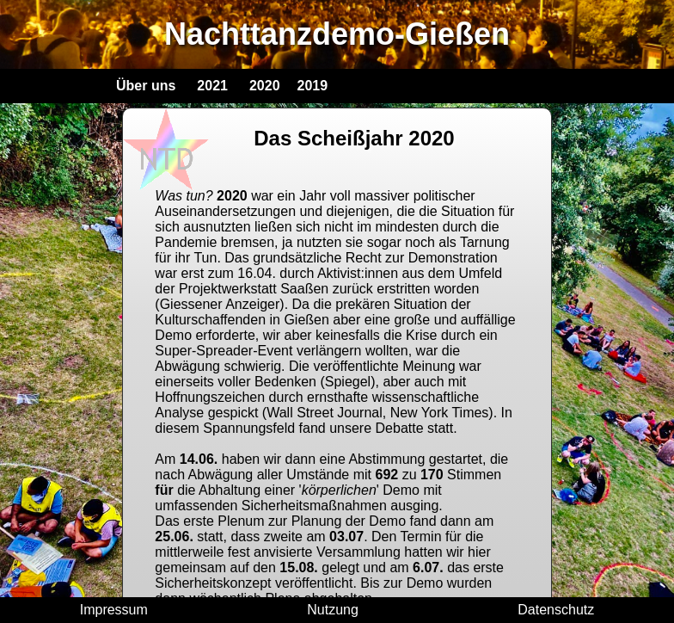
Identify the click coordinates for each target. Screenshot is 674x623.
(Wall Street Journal (322, 412)
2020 (264, 85)
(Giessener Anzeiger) (219, 304)
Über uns (145, 85)
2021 (212, 85)
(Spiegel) (347, 381)
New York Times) (441, 412)
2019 (312, 85)
